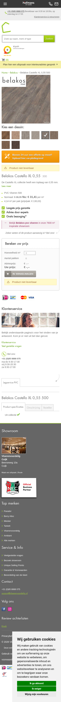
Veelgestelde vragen (13, 555)
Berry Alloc (9, 516)
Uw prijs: (10, 267)
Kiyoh (4, 626)
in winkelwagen (23, 274)
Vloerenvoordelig (12, 531)
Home (4, 72)
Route (20, 472)
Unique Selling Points (14, 565)
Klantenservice (9, 342)
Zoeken (49, 38)
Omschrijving (33, 407)
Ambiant (8, 535)
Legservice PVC (10, 382)
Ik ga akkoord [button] (36, 683)
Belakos (14, 72)
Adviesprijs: (10, 263)
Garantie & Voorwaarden (15, 570)
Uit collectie (11, 415)
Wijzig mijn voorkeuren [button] (36, 694)
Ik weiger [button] (36, 688)
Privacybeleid (8, 636)
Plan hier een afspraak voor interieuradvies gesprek (30, 64)
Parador (7, 511)
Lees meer (6, 186)
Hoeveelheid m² (12, 252)
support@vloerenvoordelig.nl (15, 593)
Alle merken (9, 540)
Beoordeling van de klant (15, 575)
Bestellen (47, 407)
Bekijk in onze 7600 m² (32, 224)
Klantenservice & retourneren (46, 17)
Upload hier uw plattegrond (32, 156)
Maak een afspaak (9, 472)
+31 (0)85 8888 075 (15, 11)
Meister (7, 521)
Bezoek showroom (12, 560)
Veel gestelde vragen (11, 346)
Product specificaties (13, 406)
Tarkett (7, 526)
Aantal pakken (11, 258)
